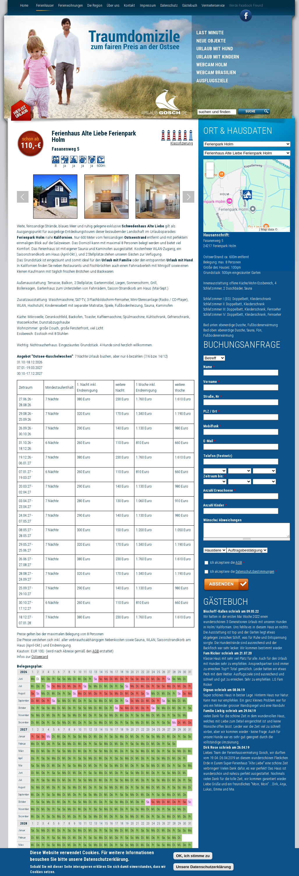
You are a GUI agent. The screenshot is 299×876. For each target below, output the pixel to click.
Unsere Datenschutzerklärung (203, 867)
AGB (95, 651)
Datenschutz (169, 5)
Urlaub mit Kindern (217, 57)
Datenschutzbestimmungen (255, 574)
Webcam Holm (211, 64)
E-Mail (209, 441)
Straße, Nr (212, 397)
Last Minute (210, 32)
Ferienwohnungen (70, 5)
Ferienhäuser (45, 5)
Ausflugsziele (212, 80)
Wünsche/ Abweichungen (222, 520)
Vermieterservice (213, 5)
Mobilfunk (212, 426)
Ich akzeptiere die (227, 565)
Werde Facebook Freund (246, 5)
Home (24, 5)
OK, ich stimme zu (193, 856)
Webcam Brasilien (216, 72)
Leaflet (253, 229)
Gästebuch (189, 5)
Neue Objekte (211, 41)
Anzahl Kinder (215, 505)
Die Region (94, 5)
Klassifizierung (181, 143)
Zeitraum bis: (214, 476)
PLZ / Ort (211, 411)
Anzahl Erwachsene (219, 490)
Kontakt (129, 5)
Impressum (148, 5)
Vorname (211, 382)
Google (283, 229)
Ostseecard (39, 656)
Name (209, 367)
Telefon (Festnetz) (217, 456)
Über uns (113, 5)
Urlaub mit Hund (214, 48)
